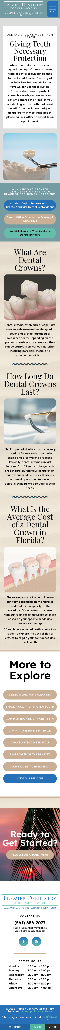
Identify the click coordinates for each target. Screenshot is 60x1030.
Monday (14, 966)
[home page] (24, 9)
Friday (13, 983)
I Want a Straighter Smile (30, 742)
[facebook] (23, 941)
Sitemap (26, 1011)
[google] (36, 941)
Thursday (15, 979)
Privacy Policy (43, 1011)
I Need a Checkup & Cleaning (30, 694)
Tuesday (14, 970)
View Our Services (30, 778)
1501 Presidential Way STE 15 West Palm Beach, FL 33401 (30, 930)
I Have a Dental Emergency (30, 766)
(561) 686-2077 (30, 922)
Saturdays (15, 987)
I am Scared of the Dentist (30, 754)
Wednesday (16, 974)
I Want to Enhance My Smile (30, 730)
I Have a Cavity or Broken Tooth (30, 706)
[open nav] (53, 9)
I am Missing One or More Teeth (30, 718)
